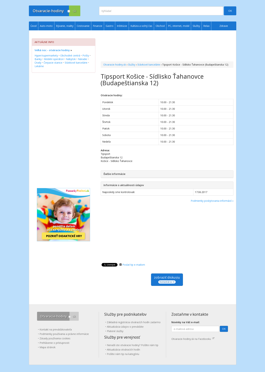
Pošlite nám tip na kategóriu (123, 354)
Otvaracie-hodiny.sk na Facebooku (192, 339)
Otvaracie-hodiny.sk (114, 64)
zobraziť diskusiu (167, 279)
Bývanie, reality (64, 26)
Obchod (160, 26)
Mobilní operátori (54, 59)
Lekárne (39, 66)
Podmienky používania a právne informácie (64, 334)
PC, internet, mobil (178, 26)
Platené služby (115, 331)
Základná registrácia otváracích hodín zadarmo (134, 322)
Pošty (85, 55)
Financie (97, 26)
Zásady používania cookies (55, 338)
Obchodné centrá (70, 55)
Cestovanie (83, 26)
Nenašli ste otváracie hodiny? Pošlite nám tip (132, 345)
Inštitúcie (122, 26)
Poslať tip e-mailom (133, 264)
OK (230, 10)
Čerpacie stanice (53, 62)
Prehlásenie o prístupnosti (54, 342)
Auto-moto (46, 26)
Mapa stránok (47, 347)
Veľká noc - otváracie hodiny (52, 50)
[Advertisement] (167, 46)
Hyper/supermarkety (46, 55)
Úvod (33, 26)
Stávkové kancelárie (148, 64)
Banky (38, 59)
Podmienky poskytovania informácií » (212, 200)
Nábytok (71, 59)
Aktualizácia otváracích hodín (123, 349)
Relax (206, 26)
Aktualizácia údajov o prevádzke (125, 326)
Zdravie (223, 26)
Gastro (109, 26)
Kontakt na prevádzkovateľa (56, 329)
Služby (131, 64)
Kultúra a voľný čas (141, 26)
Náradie (82, 59)
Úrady (38, 62)
